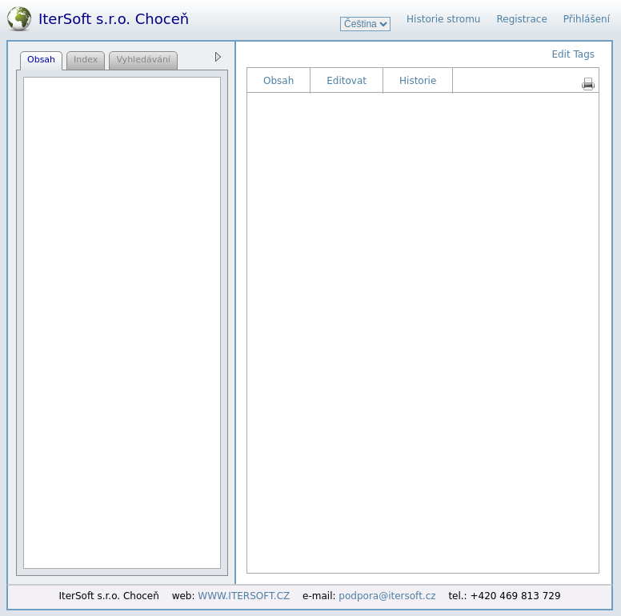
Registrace (521, 19)
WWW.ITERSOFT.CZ (244, 596)
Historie (417, 80)
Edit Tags (573, 54)
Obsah (278, 80)
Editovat (347, 80)
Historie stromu (443, 19)
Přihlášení (586, 19)
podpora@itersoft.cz (387, 596)
